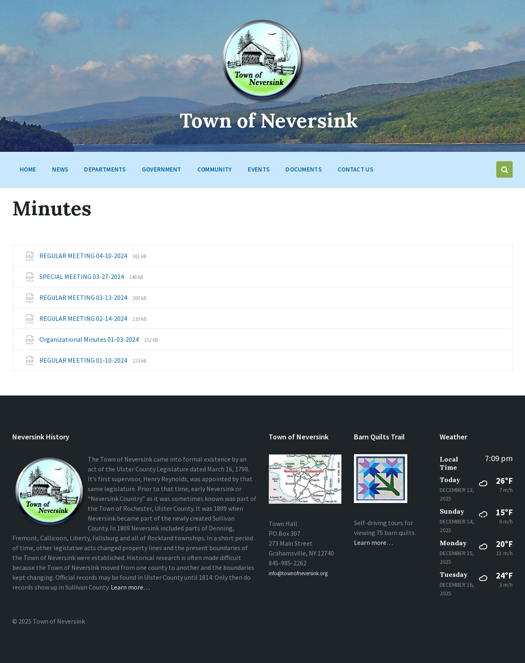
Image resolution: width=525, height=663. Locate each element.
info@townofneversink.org (298, 573)
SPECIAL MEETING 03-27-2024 (82, 276)
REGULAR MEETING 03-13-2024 (83, 297)
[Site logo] (263, 102)
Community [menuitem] (214, 169)
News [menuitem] (60, 169)
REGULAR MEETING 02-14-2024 (83, 318)
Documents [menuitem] (303, 169)
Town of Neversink (269, 120)
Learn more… (130, 587)
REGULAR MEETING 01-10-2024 (83, 360)
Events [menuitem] (258, 169)
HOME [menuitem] (28, 169)
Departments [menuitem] (105, 169)
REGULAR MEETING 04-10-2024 (83, 255)
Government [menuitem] (161, 169)
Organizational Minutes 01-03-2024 (89, 339)
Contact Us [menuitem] (355, 169)
